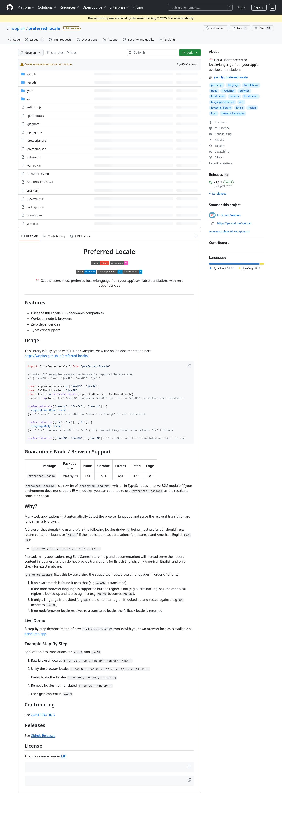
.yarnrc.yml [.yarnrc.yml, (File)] (34, 165)
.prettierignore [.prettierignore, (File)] (36, 140)
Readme (217, 122)
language (233, 85)
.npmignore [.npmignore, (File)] (34, 132)
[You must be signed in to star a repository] (263, 28)
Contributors (219, 242)
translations (251, 85)
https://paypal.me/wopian (234, 223)
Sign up (259, 7)
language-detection (222, 102)
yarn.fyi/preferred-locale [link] (231, 77)
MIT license (219, 128)
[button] (190, 366)
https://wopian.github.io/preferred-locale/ (56, 355)
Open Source (94, 7)
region (252, 107)
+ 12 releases (217, 193)
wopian (18, 28)
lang (213, 113)
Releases (219, 174)
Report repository (220, 163)
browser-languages (233, 113)
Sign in (241, 7)
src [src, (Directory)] (28, 99)
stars (217, 146)
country (234, 96)
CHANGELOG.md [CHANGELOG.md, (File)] (38, 174)
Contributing (220, 134)
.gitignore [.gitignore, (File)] (33, 124)
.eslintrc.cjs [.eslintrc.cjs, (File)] (34, 107)
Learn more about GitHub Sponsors (229, 231)
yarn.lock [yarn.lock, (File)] (32, 224)
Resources (69, 7)
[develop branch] (31, 52)
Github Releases (43, 735)
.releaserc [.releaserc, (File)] (33, 157)
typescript (228, 90)
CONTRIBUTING (43, 715)
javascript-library (221, 107)
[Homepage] (9, 7)
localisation (250, 96)
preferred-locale (44, 28)
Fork (239, 28)
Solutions (47, 7)
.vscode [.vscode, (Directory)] (31, 82)
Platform (26, 7)
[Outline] (195, 236)
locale (239, 107)
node (214, 90)
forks (216, 157)
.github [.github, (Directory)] (31, 74)
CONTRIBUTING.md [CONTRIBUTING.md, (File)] (40, 182)
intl (241, 102)
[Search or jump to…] (200, 7)
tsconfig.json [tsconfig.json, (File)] (35, 215)
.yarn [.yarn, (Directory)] (30, 91)
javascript (216, 85)
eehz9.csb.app (35, 634)
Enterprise (119, 7)
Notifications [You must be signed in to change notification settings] (215, 28)
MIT (64, 756)
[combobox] (154, 52)
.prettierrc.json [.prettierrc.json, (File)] (36, 149)
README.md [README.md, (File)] (35, 199)
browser (244, 90)
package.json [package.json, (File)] (35, 207)
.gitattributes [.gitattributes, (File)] (35, 116)
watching (219, 151)
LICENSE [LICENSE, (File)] (32, 190)
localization (217, 96)
